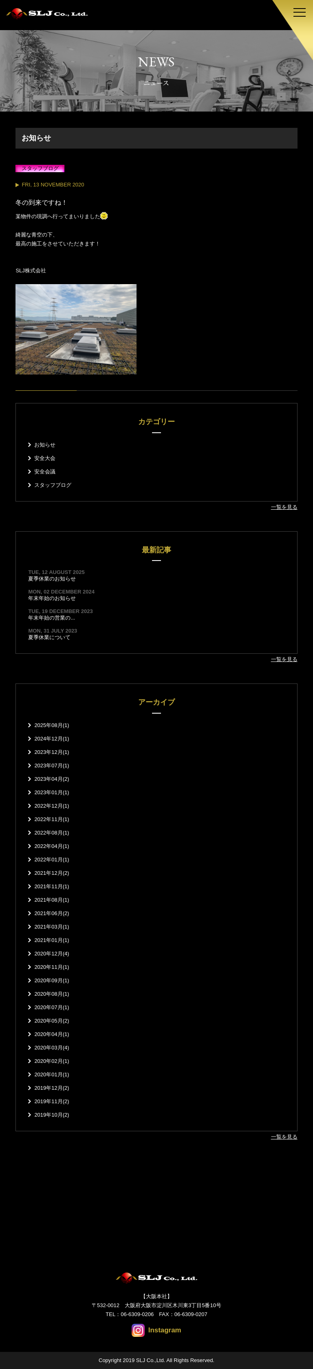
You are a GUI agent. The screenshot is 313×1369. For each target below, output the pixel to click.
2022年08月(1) (51, 833)
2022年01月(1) (51, 859)
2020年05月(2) (51, 1021)
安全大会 (44, 458)
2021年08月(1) (51, 900)
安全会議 (44, 472)
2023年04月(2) (51, 779)
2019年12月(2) (51, 1088)
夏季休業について (49, 637)
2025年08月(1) (51, 725)
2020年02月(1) (51, 1061)
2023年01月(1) (51, 792)
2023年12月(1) (51, 752)
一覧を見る (284, 507)
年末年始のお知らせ (52, 598)
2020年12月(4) (51, 954)
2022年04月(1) (51, 846)
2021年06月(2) (51, 913)
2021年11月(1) (51, 886)
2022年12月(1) (51, 806)
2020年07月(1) (51, 1007)
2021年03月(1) (51, 927)
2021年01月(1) (51, 940)
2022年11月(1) (51, 819)
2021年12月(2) (51, 873)
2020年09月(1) (51, 980)
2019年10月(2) (51, 1115)
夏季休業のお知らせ (52, 579)
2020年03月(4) (51, 1048)
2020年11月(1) (51, 967)
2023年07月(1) (51, 765)
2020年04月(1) (51, 1034)
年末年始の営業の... (51, 618)
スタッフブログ (52, 485)
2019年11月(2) (51, 1101)
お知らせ (44, 445)
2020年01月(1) (51, 1074)
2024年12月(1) (51, 739)
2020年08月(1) (51, 994)
